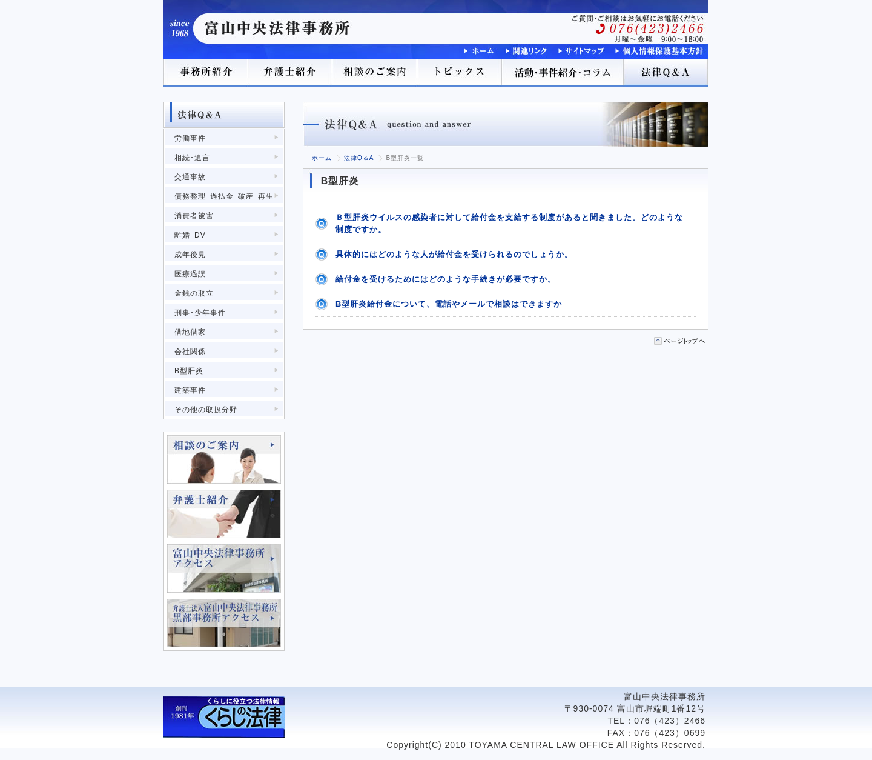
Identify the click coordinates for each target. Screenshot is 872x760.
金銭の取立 (194, 293)
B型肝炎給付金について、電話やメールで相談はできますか (448, 303)
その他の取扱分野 (205, 409)
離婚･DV (190, 235)
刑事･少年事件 (200, 312)
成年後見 (190, 254)
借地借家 (190, 332)
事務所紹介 (206, 73)
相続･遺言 (192, 157)
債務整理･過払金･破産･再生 (224, 196)
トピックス (460, 73)
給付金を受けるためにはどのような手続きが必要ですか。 (445, 279)
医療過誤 (190, 274)
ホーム (322, 158)
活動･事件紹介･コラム (563, 73)
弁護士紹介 (290, 73)
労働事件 (190, 138)
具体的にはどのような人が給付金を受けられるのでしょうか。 (454, 254)
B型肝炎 (188, 371)
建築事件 (190, 390)
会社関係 (190, 351)
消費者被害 (194, 216)
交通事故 (190, 177)
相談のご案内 (375, 73)
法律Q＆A (666, 73)
